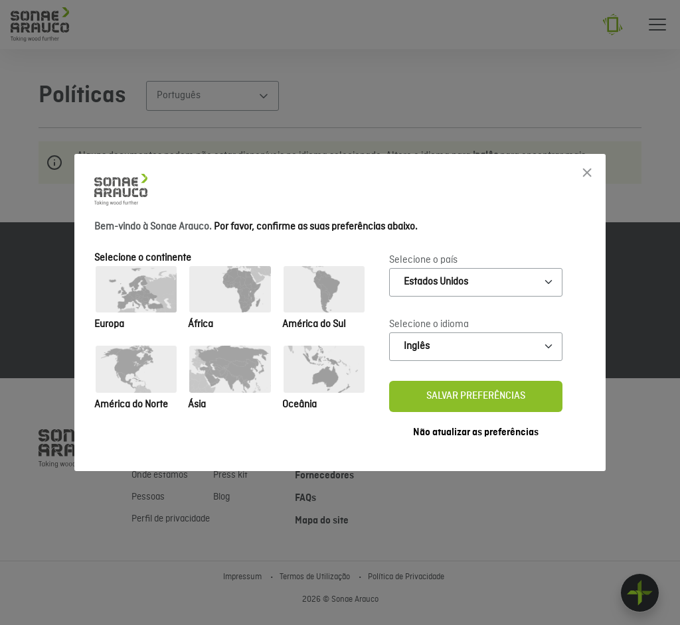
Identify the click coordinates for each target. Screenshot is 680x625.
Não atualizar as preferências (476, 432)
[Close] (587, 172)
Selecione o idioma (429, 324)
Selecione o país (423, 260)
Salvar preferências (475, 396)
